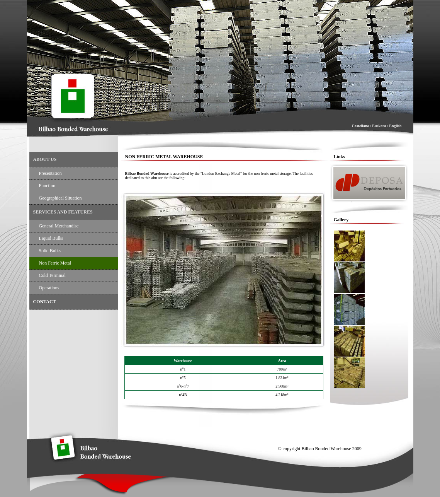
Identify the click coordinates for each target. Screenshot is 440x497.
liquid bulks (51, 238)
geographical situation (60, 198)
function (47, 185)
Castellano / (362, 126)
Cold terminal (52, 275)
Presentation (50, 173)
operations (49, 287)
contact (44, 301)
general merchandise (59, 226)
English (395, 126)
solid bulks (50, 250)
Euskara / (380, 126)
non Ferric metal (55, 263)
